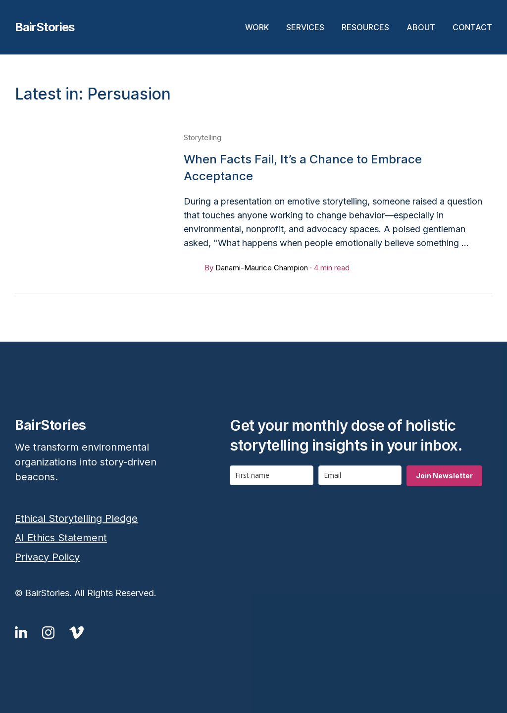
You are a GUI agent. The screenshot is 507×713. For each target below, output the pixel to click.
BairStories (44, 27)
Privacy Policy (47, 557)
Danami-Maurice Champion (261, 267)
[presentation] (305, 515)
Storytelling (202, 137)
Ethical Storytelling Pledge (76, 518)
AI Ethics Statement (61, 538)
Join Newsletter (444, 475)
